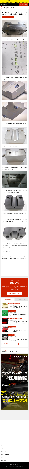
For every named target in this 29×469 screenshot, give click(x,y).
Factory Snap (21, 299)
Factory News (7, 299)
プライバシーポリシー (14, 464)
